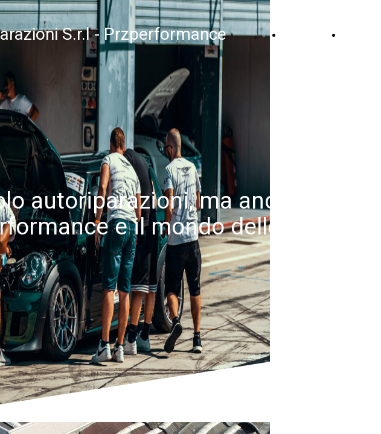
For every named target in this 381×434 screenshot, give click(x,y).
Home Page (309, 34)
